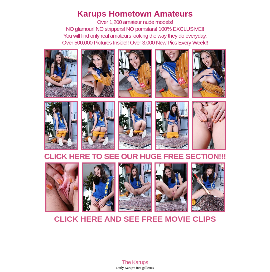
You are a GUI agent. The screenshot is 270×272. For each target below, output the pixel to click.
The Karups (135, 262)
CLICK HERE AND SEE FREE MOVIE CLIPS (135, 219)
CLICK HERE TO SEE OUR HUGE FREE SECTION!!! (135, 156)
